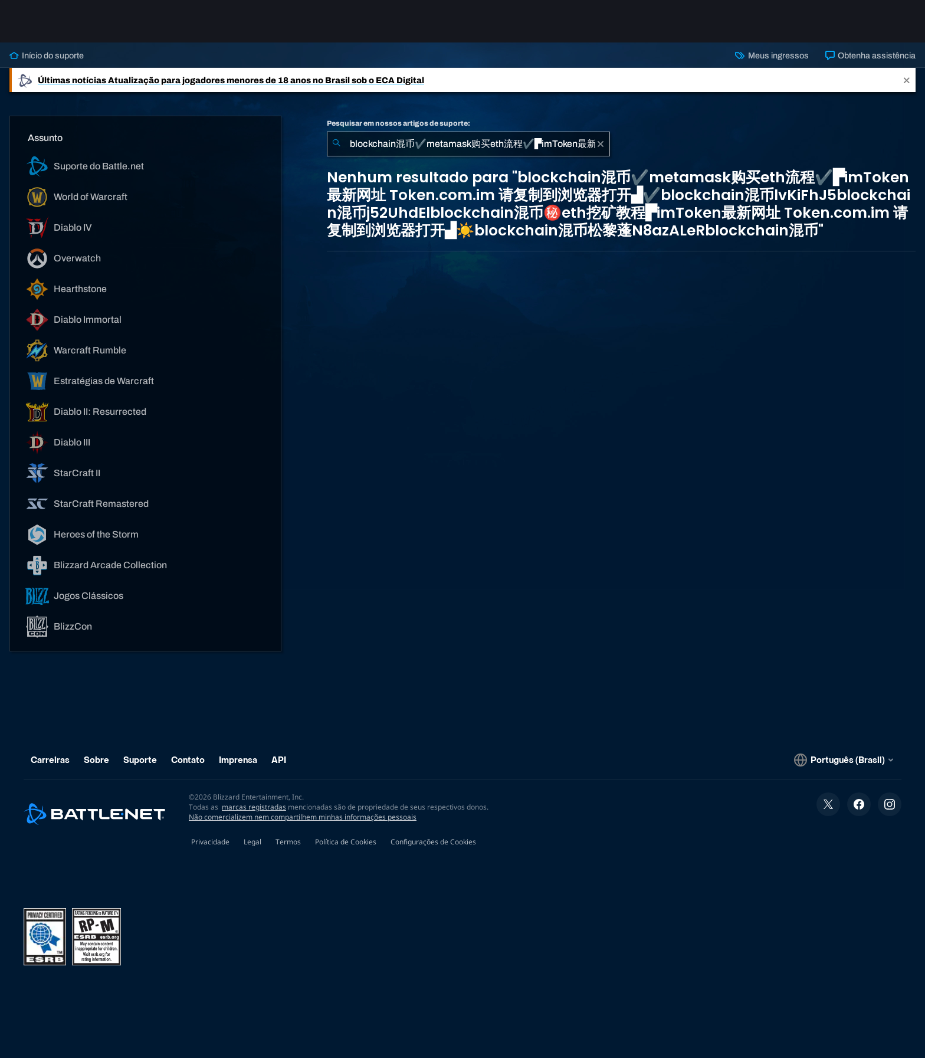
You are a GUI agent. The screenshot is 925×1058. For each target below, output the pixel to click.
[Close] (907, 80)
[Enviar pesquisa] (336, 144)
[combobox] (468, 144)
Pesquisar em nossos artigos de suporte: (398, 123)
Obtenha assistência (870, 55)
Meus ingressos (771, 55)
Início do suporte (46, 55)
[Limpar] (600, 144)
